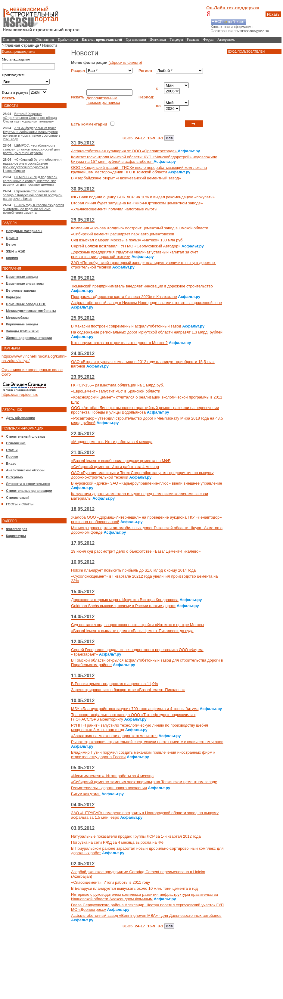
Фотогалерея (16, 529)
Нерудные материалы (24, 231)
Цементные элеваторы (25, 283)
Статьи (11, 450)
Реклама (193, 39)
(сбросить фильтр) (125, 62)
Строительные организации (29, 490)
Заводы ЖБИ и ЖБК (22, 331)
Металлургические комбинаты (31, 310)
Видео (11, 463)
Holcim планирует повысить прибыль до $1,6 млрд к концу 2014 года (133, 570)
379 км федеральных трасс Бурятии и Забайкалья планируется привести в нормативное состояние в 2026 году (31, 133)
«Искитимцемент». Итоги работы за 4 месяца (112, 776)
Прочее (12, 456)
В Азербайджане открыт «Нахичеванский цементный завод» (126, 178)
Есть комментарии (89, 124)
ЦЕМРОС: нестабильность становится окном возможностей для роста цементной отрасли (31, 149)
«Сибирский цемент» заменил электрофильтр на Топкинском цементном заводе (144, 782)
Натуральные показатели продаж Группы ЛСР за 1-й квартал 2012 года (136, 836)
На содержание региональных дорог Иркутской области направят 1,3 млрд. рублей (146, 332)
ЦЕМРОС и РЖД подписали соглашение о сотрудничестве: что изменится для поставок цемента (30, 180)
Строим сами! (17, 497)
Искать (273, 14)
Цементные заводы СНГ (26, 304)
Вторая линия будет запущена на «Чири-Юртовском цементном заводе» (137, 203)
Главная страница (22, 45)
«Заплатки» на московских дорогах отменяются (114, 736)
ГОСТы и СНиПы (19, 504)
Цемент (12, 238)
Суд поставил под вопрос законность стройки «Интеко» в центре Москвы (137, 624)
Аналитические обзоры (25, 470)
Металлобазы (17, 317)
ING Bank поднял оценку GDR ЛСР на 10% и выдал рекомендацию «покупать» (143, 197)
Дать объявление (20, 418)
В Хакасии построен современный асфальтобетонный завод (126, 326)
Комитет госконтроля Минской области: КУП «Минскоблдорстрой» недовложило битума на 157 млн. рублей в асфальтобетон (144, 159)
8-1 (160, 138)
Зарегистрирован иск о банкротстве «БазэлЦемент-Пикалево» (128, 689)
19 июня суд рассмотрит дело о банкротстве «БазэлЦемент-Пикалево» (136, 551)
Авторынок (226, 39)
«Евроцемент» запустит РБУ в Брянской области (115, 391)
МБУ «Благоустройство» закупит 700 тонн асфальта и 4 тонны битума (134, 708)
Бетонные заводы (21, 290)
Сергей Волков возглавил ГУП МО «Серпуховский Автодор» (125, 246)
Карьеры (13, 297)
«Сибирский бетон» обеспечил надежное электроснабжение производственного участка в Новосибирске (32, 165)
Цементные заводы (22, 276)
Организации (136, 39)
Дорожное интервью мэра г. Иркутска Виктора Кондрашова (125, 599)
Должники (158, 39)
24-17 (140, 138)
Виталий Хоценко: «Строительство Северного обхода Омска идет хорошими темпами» (30, 117)
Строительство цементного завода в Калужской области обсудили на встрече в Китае (32, 194)
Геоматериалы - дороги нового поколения (109, 788)
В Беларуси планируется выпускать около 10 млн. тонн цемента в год (134, 888)
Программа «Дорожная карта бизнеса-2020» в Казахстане (124, 296)
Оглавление (16, 443)
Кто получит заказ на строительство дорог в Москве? (119, 342)
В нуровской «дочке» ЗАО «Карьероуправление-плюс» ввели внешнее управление (146, 483)
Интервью (14, 477)
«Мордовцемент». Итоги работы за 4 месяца (111, 441)
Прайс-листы (68, 39)
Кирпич (12, 258)
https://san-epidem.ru (20, 394)
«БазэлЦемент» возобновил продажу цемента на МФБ (120, 460)
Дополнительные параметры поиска (103, 100)
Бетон (11, 244)
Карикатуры (16, 536)
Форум (208, 39)
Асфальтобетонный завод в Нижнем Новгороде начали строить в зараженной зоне (146, 302)
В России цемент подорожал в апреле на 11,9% (114, 683)
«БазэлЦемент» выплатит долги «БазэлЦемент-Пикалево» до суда (132, 630)
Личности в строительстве (28, 484)
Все (169, 138)
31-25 (127, 138)
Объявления (45, 39)
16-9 (151, 138)
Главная (9, 39)
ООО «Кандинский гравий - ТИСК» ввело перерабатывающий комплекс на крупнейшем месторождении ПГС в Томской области (139, 169)
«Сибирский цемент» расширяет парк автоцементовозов (122, 234)
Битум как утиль (85, 794)
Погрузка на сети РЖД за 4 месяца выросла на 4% (117, 842)
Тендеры (176, 39)
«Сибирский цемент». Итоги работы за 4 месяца (115, 466)
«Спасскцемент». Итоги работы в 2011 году (110, 882)
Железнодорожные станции (29, 338)
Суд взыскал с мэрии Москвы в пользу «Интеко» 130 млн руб (126, 240)
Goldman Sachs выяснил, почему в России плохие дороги (123, 605)
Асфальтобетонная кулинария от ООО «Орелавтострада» (124, 151)
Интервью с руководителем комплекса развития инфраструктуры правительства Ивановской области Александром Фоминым (144, 896)
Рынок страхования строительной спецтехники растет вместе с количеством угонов (147, 742)
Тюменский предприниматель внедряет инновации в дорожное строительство (142, 286)
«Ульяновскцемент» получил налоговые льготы (114, 209)
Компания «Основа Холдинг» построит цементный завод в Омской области (139, 228)
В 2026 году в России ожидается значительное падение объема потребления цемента (33, 208)
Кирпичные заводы (22, 324)
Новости (25, 39)
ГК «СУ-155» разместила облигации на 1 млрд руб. (117, 385)
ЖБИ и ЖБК (15, 251)
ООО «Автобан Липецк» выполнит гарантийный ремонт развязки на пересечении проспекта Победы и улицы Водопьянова (145, 409)
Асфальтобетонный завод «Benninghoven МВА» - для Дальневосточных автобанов (146, 915)
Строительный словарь (25, 436)
